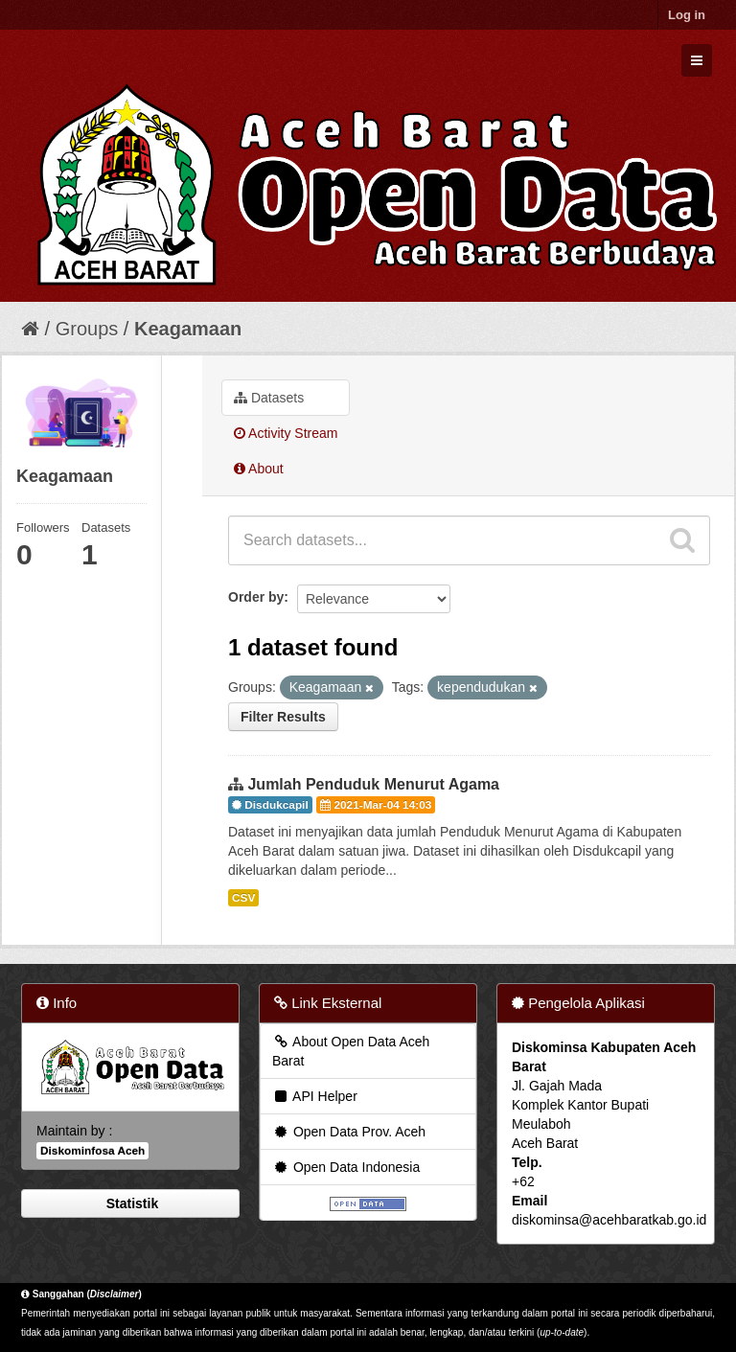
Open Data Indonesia (346, 1167)
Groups (87, 328)
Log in (686, 15)
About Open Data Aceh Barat (350, 1051)
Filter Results (283, 716)
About (259, 468)
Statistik (130, 1203)
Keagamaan (188, 328)
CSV (243, 898)
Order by (256, 597)
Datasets (269, 397)
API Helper (314, 1096)
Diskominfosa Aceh (92, 1150)
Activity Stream (285, 433)
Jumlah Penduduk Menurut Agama (373, 784)
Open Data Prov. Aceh (349, 1131)
